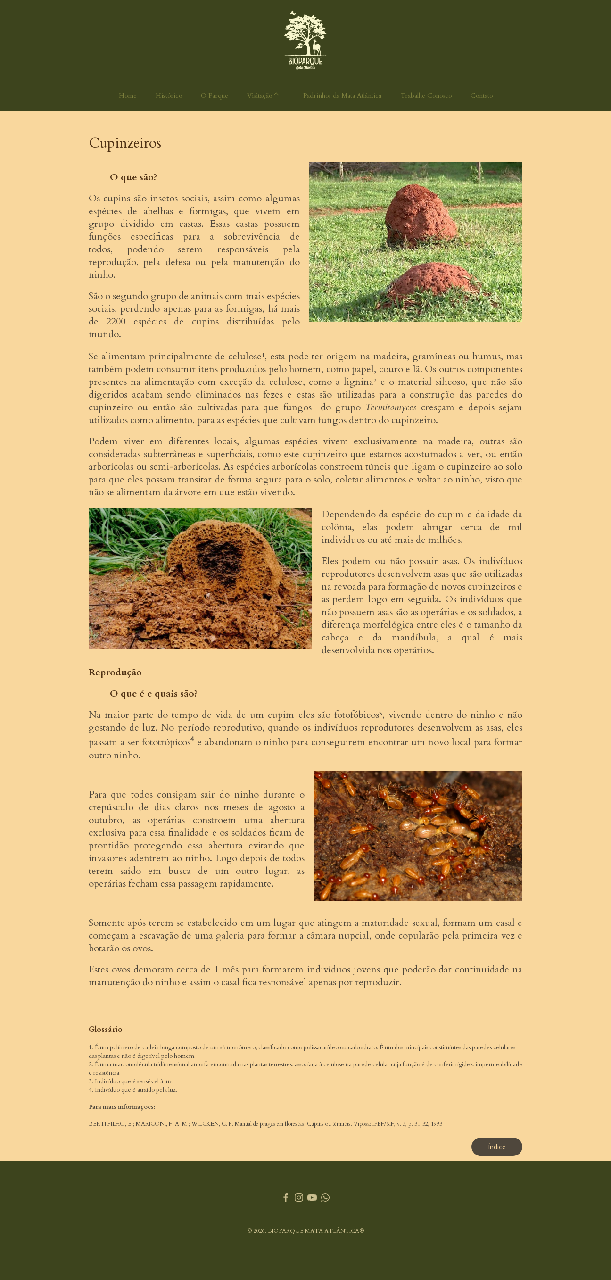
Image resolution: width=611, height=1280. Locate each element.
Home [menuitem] (128, 95)
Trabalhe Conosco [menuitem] (426, 95)
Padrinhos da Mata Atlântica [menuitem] (342, 95)
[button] (496, 1147)
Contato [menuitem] (482, 95)
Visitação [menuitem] (259, 95)
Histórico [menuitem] (169, 95)
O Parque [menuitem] (214, 95)
